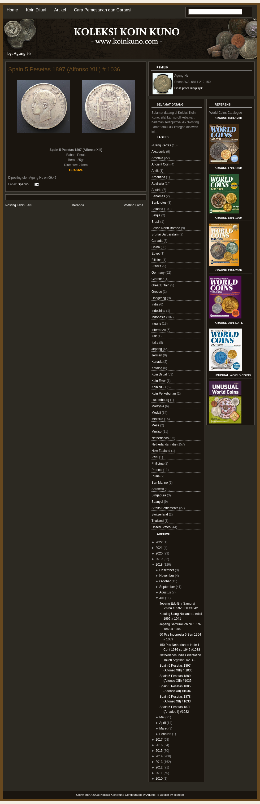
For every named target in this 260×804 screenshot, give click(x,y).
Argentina (158, 177)
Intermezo (159, 330)
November (166, 576)
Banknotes (159, 202)
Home (12, 10)
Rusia (156, 476)
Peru (155, 457)
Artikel (60, 10)
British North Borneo (166, 228)
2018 (159, 564)
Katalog (157, 368)
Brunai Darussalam (165, 234)
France (156, 266)
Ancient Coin (160, 164)
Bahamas (158, 196)
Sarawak (158, 489)
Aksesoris (158, 152)
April (162, 723)
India (155, 304)
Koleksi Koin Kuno (112, 794)
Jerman (157, 355)
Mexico (156, 432)
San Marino (160, 482)
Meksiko (157, 419)
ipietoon (179, 794)
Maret (163, 728)
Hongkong (159, 298)
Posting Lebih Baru (18, 205)
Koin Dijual (36, 10)
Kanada (157, 362)
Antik (155, 171)
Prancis (157, 470)
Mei (161, 717)
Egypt (156, 253)
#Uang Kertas (161, 145)
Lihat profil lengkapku (189, 88)
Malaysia (158, 406)
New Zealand (161, 451)
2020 (159, 553)
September (167, 587)
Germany (158, 272)
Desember (166, 570)
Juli (161, 598)
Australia (158, 183)
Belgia (156, 215)
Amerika (157, 158)
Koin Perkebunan (164, 393)
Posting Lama (133, 205)
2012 (159, 767)
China (156, 247)
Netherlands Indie (164, 444)
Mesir (155, 425)
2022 (159, 542)
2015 (159, 751)
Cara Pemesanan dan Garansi (102, 10)
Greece (157, 292)
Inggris (156, 323)
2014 (159, 756)
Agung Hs (152, 794)
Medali (156, 412)
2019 (159, 559)
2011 (159, 773)
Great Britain (160, 285)
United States (161, 527)
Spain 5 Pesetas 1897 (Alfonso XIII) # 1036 (64, 69)
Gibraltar (157, 279)
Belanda (157, 209)
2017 (159, 739)
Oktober (165, 581)
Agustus (165, 592)
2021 (159, 548)
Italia (155, 342)
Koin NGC (159, 387)
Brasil (155, 222)
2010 (159, 778)
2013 (159, 762)
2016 (159, 745)
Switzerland (160, 514)
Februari (165, 734)
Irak (154, 336)
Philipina (157, 463)
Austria (156, 190)
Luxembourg (160, 400)
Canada (157, 241)
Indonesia (158, 317)
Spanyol (23, 184)
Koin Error (159, 381)
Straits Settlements (165, 508)
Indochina (158, 311)
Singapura (159, 495)
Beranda (78, 205)
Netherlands (160, 438)
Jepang (157, 349)
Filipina (156, 260)
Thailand (157, 521)
